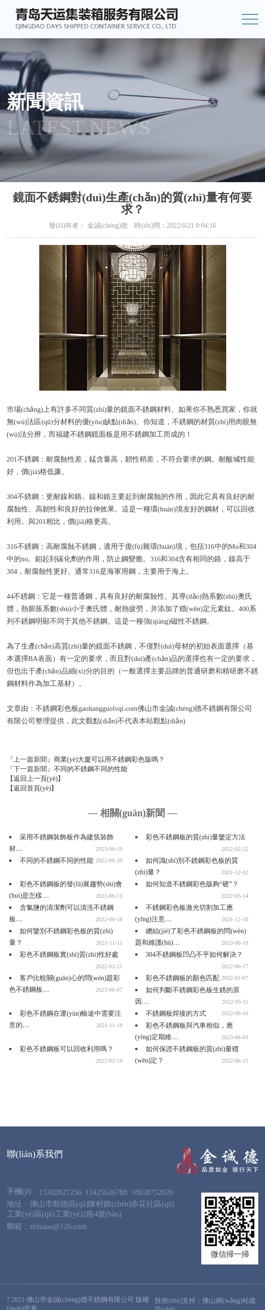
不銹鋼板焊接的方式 (176, 1013)
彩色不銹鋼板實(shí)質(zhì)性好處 (69, 954)
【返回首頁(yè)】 (32, 788)
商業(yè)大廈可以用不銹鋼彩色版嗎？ (109, 759)
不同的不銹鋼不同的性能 (90, 769)
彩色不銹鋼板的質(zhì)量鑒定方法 (195, 837)
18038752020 (152, 1192)
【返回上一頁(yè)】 (36, 778)
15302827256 (60, 1192)
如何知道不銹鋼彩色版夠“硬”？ (192, 884)
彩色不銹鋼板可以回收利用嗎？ (67, 1049)
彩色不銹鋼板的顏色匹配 (182, 978)
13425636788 (106, 1192)
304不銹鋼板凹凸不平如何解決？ (194, 954)
